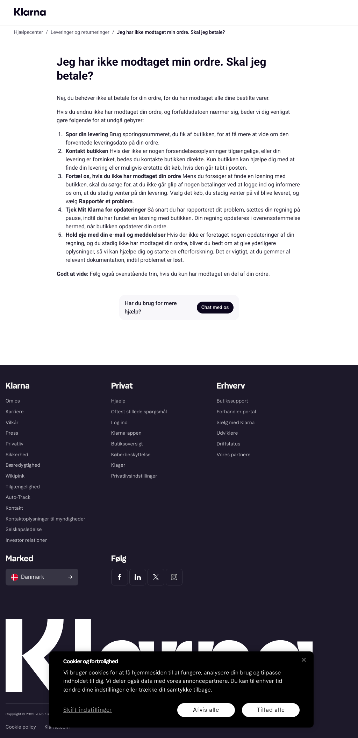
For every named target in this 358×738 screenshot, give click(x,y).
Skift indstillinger (87, 710)
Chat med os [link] (215, 307)
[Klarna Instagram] (174, 577)
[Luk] (304, 659)
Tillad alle (271, 710)
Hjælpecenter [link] (28, 32)
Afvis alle (206, 710)
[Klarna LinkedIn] (137, 577)
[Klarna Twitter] (156, 577)
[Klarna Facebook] (119, 577)
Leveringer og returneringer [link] (80, 32)
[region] (181, 689)
